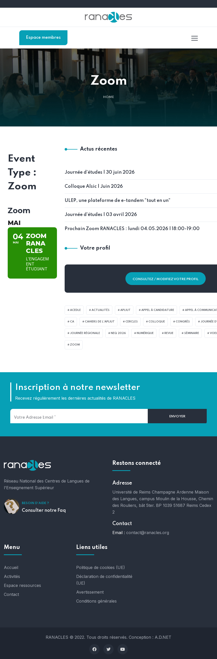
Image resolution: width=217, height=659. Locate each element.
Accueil (11, 567)
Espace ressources (22, 585)
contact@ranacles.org (147, 532)
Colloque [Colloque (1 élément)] (157, 321)
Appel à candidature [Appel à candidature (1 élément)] (157, 310)
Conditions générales (96, 601)
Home (108, 97)
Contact (11, 594)
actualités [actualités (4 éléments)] (101, 310)
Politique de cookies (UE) (100, 567)
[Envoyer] (177, 416)
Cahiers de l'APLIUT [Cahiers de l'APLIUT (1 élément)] (100, 321)
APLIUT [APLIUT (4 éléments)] (125, 310)
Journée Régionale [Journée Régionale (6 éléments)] (85, 333)
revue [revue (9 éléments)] (168, 333)
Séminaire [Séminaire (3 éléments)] (191, 333)
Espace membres (43, 37)
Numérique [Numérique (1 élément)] (145, 333)
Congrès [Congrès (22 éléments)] (183, 321)
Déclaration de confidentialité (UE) (104, 580)
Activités (12, 576)
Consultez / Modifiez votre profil (166, 279)
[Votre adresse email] (79, 416)
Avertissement (90, 592)
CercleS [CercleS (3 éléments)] (131, 321)
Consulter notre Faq (44, 510)
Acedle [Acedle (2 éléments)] (75, 310)
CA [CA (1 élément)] (72, 321)
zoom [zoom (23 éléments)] (75, 344)
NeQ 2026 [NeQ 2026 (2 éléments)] (118, 333)
